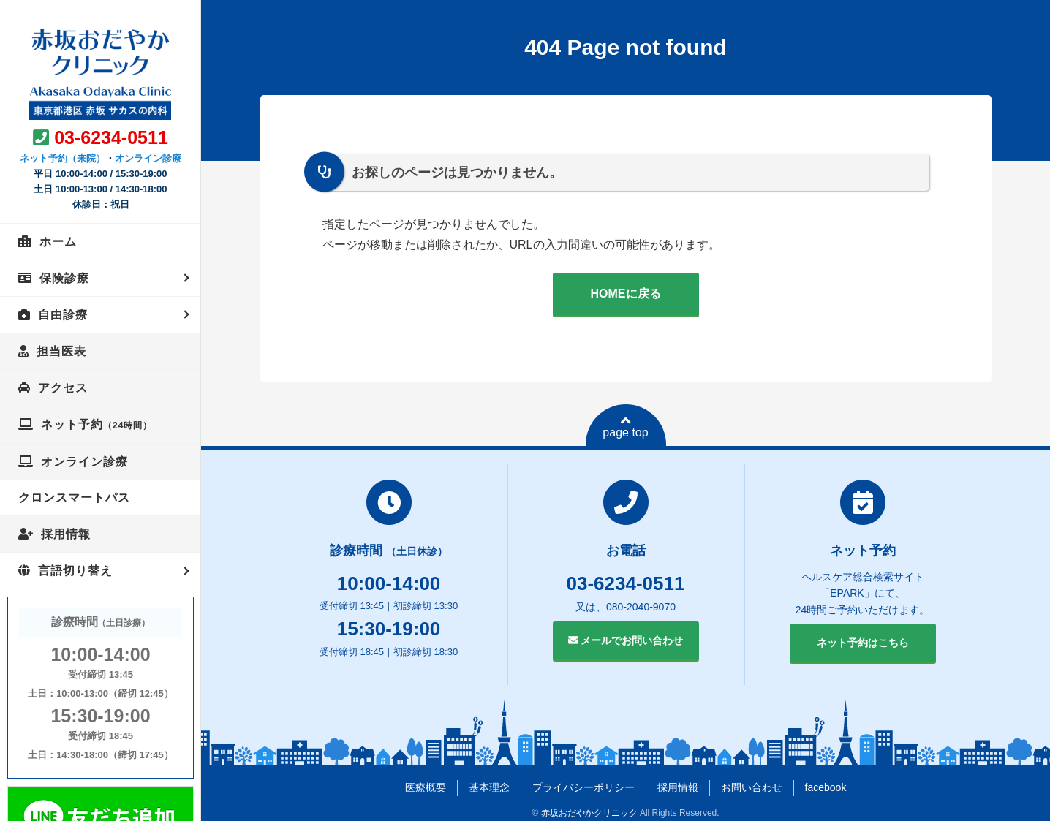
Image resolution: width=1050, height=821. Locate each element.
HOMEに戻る (626, 293)
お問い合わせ (751, 787)
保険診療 (64, 278)
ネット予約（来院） (62, 158)
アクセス (63, 388)
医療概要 (425, 787)
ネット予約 (96, 424)
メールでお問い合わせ (626, 640)
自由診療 (63, 315)
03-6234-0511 (111, 137)
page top (625, 427)
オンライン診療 (148, 158)
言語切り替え (75, 570)
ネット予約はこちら (863, 642)
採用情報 (66, 534)
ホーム (58, 241)
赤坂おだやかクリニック (589, 813)
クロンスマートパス (74, 497)
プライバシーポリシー (583, 787)
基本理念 (489, 787)
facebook (826, 787)
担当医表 (61, 351)
